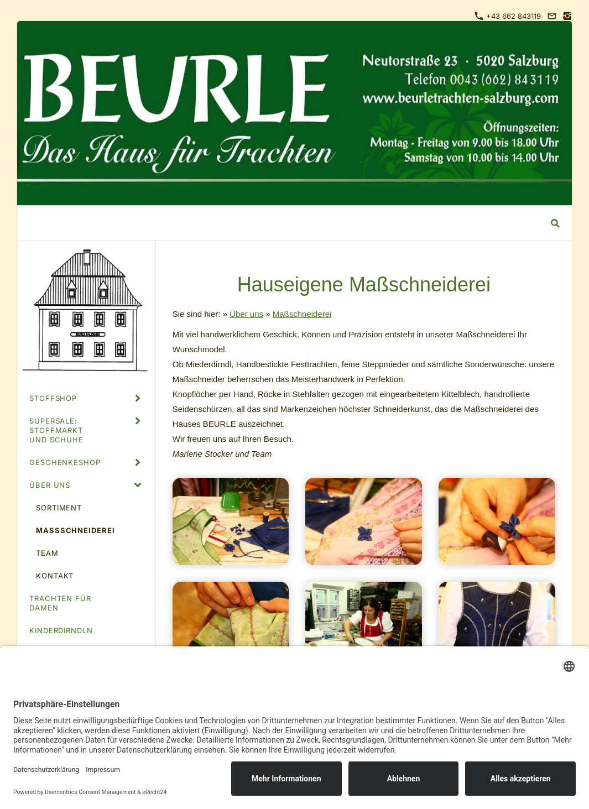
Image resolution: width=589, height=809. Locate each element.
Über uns (246, 314)
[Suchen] (286, 223)
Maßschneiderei (302, 314)
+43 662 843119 (508, 16)
